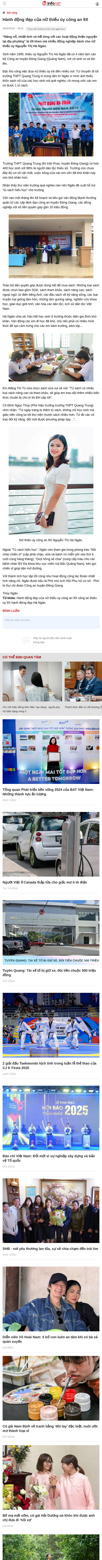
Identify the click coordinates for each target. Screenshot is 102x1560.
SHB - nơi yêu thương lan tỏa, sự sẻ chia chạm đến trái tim (50, 1249)
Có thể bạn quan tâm (22, 657)
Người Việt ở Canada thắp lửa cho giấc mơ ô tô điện (45, 882)
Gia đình (8, 1347)
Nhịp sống (9, 800)
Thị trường (10, 888)
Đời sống (12, 12)
